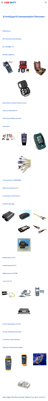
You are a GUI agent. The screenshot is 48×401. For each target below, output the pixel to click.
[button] (2, 2)
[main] (24, 16)
